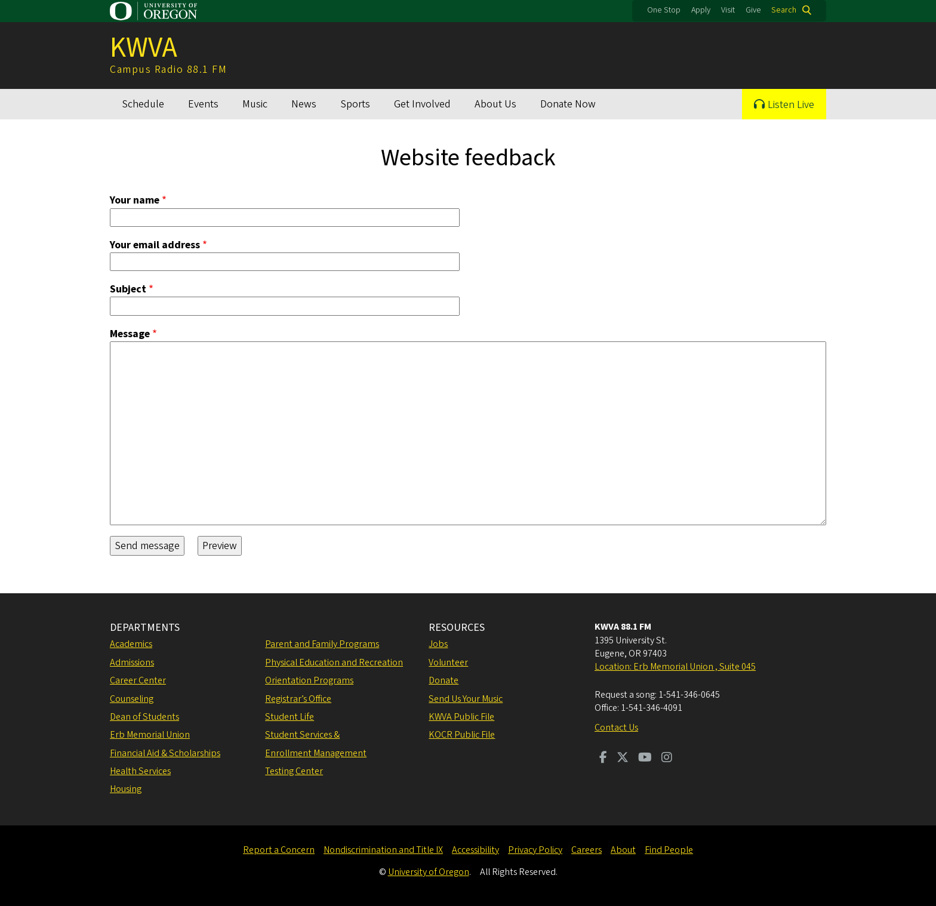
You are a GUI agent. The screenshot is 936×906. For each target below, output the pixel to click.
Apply (700, 10)
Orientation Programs (309, 680)
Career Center (138, 680)
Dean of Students (144, 716)
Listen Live (791, 104)
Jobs (438, 644)
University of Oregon (428, 872)
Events (203, 104)
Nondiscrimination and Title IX (383, 849)
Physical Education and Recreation (334, 662)
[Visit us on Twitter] (622, 758)
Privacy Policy (535, 849)
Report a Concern (279, 849)
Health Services (140, 771)
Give (753, 10)
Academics (131, 644)
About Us (495, 104)
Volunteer (448, 662)
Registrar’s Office (298, 698)
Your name (134, 200)
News (303, 104)
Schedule (143, 104)
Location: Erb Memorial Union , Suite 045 (675, 666)
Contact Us (616, 727)
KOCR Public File (462, 734)
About (623, 849)
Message (130, 333)
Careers (586, 849)
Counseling (131, 698)
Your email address (155, 245)
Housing (125, 789)
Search (783, 10)
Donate (443, 680)
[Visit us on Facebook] (603, 758)
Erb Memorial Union (150, 734)
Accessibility (475, 849)
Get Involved (422, 104)
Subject (128, 289)
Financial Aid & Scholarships (165, 753)
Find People (669, 849)
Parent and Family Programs (322, 644)
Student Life (289, 716)
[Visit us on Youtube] (645, 758)
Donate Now (568, 104)
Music (254, 104)
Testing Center (294, 771)
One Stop (664, 10)
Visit (728, 10)
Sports (355, 104)
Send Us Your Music (466, 698)
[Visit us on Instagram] (667, 758)
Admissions (132, 662)
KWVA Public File (461, 716)
